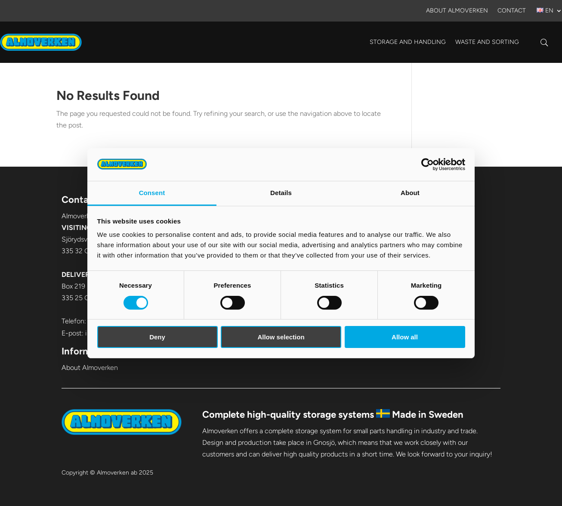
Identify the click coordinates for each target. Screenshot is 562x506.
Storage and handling (408, 42)
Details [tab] (281, 192)
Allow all (405, 337)
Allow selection (280, 337)
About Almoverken (457, 11)
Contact (511, 11)
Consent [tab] (152, 192)
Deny (157, 337)
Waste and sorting (487, 42)
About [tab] (410, 192)
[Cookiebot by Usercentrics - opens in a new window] (427, 164)
